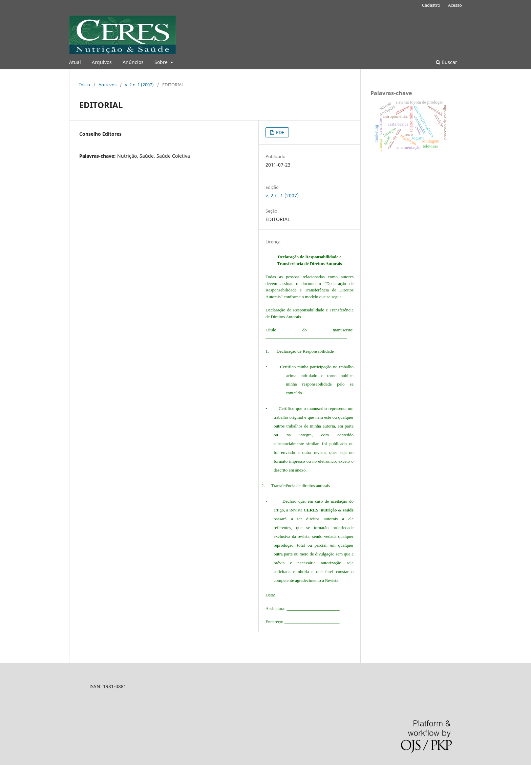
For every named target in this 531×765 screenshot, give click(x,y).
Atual (75, 62)
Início (84, 85)
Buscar (446, 62)
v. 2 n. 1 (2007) (139, 85)
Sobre (161, 62)
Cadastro (431, 5)
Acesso (455, 5)
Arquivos (102, 62)
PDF (279, 132)
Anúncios (133, 62)
